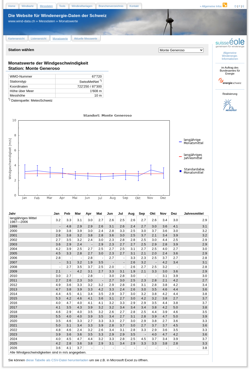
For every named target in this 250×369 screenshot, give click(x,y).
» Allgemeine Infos (214, 6)
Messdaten (47, 21)
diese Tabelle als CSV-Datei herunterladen (57, 360)
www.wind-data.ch (21, 21)
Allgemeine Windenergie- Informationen (230, 55)
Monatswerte (68, 21)
